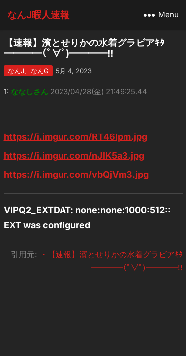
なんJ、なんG (28, 71)
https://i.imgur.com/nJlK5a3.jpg (74, 155)
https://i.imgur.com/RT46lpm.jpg (75, 137)
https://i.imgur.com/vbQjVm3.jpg (76, 174)
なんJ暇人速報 (38, 15)
